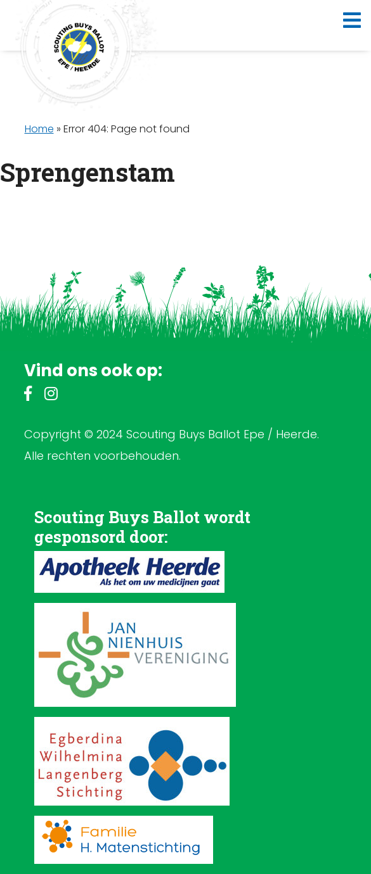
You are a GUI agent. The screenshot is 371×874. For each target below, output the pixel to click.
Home (39, 129)
